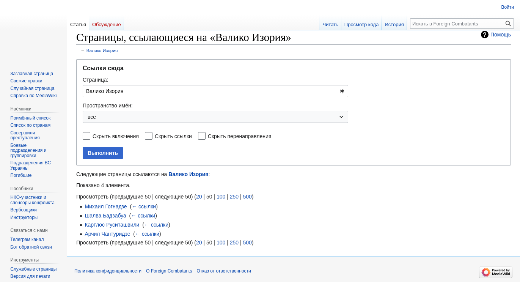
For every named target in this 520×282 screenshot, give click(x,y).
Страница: (95, 80)
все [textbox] (92, 117)
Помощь (500, 35)
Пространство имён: (108, 105)
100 (221, 197)
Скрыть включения (116, 136)
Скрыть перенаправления (240, 136)
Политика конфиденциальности (107, 271)
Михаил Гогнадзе (106, 206)
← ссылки (144, 206)
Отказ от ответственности (223, 271)
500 (247, 197)
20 (199, 197)
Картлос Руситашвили (112, 225)
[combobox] (215, 91)
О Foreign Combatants (169, 271)
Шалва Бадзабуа (105, 216)
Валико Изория (102, 50)
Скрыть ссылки (173, 136)
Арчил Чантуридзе (107, 234)
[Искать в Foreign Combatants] (462, 23)
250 (234, 197)
